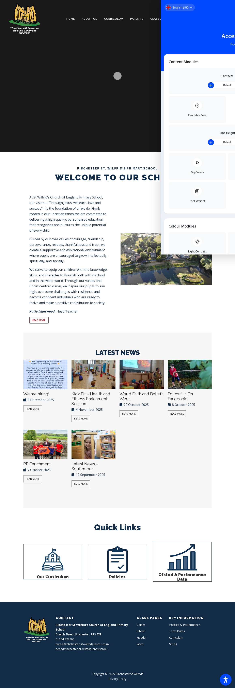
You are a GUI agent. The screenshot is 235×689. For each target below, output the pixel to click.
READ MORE (40, 320)
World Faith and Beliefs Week (141, 397)
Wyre (140, 645)
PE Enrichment (37, 464)
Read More (32, 409)
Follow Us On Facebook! (180, 397)
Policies (117, 577)
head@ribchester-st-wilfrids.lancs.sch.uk (81, 649)
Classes (156, 18)
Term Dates (177, 632)
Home (70, 18)
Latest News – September (85, 467)
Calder (141, 625)
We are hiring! (36, 394)
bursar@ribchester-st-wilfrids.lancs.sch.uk (82, 645)
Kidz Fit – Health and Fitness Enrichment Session (91, 399)
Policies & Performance (188, 18)
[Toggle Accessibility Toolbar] (225, 679)
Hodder (141, 638)
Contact (221, 18)
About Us (89, 18)
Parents (136, 18)
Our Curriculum (53, 577)
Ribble (141, 632)
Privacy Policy (117, 679)
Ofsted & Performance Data (182, 577)
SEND (173, 645)
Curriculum (113, 18)
